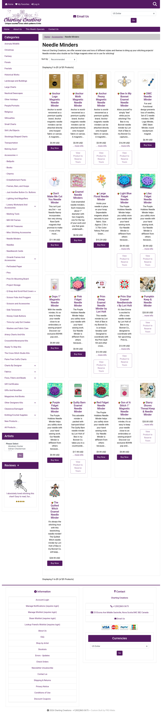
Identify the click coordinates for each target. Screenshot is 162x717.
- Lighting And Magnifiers (16, 198)
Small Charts (10, 124)
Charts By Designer (20, 365)
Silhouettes (10, 118)
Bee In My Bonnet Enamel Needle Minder (125, 99)
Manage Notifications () (42, 606)
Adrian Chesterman (20, 449)
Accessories (57, 37)
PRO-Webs (110, 710)
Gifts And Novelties (13, 390)
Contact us (42, 674)
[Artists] (20, 446)
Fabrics (20, 372)
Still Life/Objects (12, 130)
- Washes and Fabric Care (16, 328)
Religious (9, 112)
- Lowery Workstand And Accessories (20, 206)
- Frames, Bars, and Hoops (17, 186)
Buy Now (55, 148)
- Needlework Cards (14, 251)
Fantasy (8, 56)
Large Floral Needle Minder (101, 196)
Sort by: (45, 59)
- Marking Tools (12, 214)
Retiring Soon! (11, 149)
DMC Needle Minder (148, 96)
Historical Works (12, 75)
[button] (155, 4)
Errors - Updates (42, 655)
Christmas (9, 50)
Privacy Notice (42, 686)
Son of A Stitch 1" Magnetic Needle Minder (125, 408)
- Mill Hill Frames (13, 220)
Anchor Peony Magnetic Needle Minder (101, 99)
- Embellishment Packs (15, 180)
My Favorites (22, 4)
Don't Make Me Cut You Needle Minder (54, 198)
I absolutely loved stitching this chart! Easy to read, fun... (20, 485)
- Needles (9, 245)
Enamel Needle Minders (78, 194)
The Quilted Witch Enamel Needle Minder (55, 510)
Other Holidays (11, 99)
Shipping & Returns (42, 680)
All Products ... (11, 427)
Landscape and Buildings (16, 81)
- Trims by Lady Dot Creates (17, 322)
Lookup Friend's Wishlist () (42, 624)
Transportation (11, 143)
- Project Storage (13, 285)
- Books (8, 167)
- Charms (9, 174)
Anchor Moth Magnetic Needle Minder (78, 99)
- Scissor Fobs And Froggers (18, 297)
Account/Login (42, 600)
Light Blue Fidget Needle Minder (125, 198)
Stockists (42, 649)
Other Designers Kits (20, 402)
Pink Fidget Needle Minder (78, 301)
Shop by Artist (42, 643)
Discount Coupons (42, 699)
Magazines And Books (15, 396)
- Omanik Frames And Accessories (20, 258)
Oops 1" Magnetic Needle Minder (54, 301)
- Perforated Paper (13, 266)
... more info (78, 146)
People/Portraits (12, 105)
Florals (8, 62)
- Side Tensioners (13, 310)
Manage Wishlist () (42, 612)
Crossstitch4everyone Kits (16, 341)
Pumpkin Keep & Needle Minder (149, 301)
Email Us (81, 16)
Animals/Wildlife (12, 44)
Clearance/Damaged (14, 409)
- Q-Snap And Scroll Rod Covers (20, 291)
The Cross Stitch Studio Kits (17, 353)
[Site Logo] (28, 17)
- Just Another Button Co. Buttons (20, 192)
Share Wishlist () (42, 618)
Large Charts (10, 87)
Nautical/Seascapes (14, 93)
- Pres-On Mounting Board (17, 279)
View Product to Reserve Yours (78, 157)
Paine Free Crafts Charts (15, 359)
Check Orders (42, 662)
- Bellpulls (9, 161)
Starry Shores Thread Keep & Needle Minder (148, 408)
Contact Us (53, 29)
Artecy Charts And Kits (15, 334)
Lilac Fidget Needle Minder (148, 198)
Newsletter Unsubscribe (42, 668)
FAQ (42, 637)
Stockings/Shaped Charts (16, 136)
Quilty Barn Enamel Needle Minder (79, 407)
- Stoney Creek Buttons (15, 316)
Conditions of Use (42, 692)
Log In (35, 4)
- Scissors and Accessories (17, 303)
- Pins (8, 272)
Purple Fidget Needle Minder (55, 407)
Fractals (8, 68)
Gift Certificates (12, 384)
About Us (17, 29)
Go (133, 20)
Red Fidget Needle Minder (103, 405)
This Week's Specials (35, 29)
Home (9, 4)
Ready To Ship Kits (13, 347)
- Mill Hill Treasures (14, 226)
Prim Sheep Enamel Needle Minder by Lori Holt (101, 304)
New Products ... (12, 421)
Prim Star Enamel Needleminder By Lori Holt (124, 301)
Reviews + (12, 465)
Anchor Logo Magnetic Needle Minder (54, 99)
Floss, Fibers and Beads (20, 378)
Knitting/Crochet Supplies (20, 415)
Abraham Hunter (20, 446)
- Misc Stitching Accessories (18, 232)
